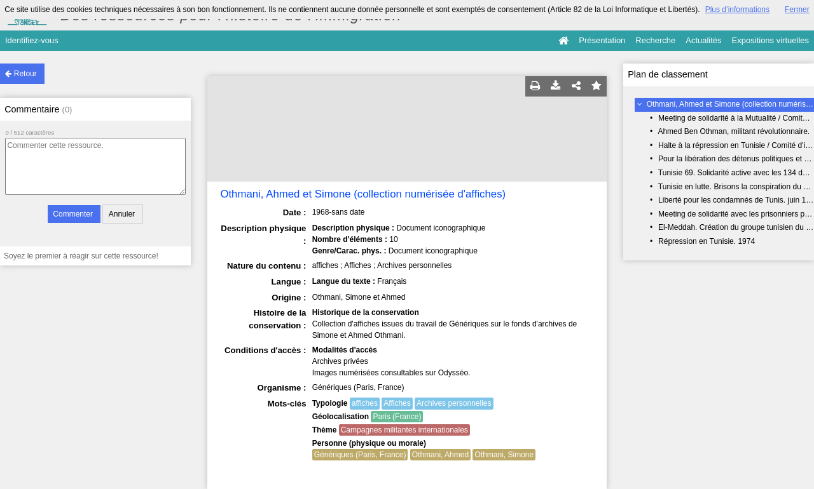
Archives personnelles (454, 403)
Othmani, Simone (504, 454)
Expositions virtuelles (770, 40)
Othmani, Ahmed (440, 454)
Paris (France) (397, 416)
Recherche (655, 40)
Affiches (396, 403)
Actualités (703, 40)
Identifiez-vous (32, 40)
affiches (365, 403)
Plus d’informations (737, 9)
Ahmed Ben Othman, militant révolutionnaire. (734, 131)
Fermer (797, 9)
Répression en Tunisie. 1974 (706, 241)
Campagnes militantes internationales (404, 429)
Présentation (602, 40)
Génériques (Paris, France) (360, 454)
